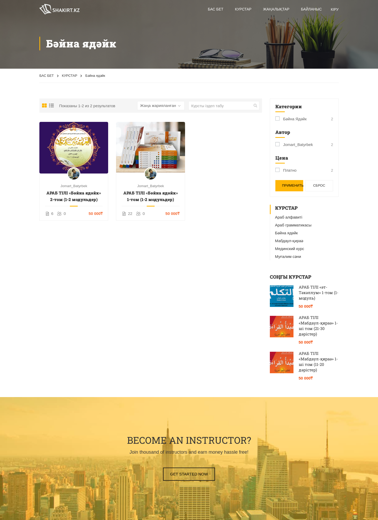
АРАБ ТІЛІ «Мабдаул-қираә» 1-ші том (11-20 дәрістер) (318, 361)
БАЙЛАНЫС (311, 9)
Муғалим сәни (288, 256)
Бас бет (215, 9)
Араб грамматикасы (293, 225)
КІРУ (335, 9)
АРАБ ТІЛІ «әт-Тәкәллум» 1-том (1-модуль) (318, 292)
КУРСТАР (69, 76)
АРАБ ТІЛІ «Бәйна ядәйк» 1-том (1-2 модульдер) (150, 196)
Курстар (243, 9)
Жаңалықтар (276, 9)
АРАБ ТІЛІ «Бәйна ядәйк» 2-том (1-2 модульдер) (73, 196)
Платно (290, 170)
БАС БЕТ (46, 76)
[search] (255, 105)
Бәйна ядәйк (295, 119)
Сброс (319, 185)
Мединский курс (289, 248)
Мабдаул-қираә (289, 241)
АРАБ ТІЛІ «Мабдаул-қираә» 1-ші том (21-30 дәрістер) (318, 326)
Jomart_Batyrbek (73, 186)
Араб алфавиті (288, 217)
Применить (292, 185)
